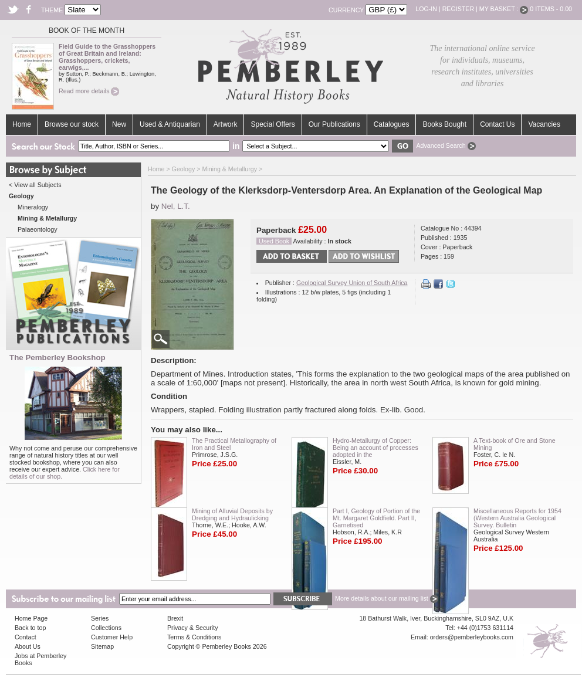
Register (458, 8)
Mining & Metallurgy (229, 168)
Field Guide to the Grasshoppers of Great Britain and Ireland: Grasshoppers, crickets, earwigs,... (107, 57)
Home (21, 124)
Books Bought (444, 124)
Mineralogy (33, 207)
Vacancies (544, 124)
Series (100, 618)
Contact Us (497, 124)
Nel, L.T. (175, 206)
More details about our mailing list (386, 598)
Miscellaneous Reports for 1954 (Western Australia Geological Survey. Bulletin (517, 517)
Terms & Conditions (194, 637)
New (119, 124)
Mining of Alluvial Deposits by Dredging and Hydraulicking (232, 514)
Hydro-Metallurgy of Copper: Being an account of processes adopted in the (375, 447)
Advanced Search (445, 145)
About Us (27, 646)
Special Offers (273, 124)
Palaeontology (37, 229)
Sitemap (102, 646)
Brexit (175, 618)
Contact (25, 637)
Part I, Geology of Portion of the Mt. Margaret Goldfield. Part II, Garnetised (376, 517)
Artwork (226, 124)
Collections (106, 627)
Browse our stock (72, 124)
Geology (183, 168)
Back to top (30, 627)
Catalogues (392, 124)
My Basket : (504, 8)
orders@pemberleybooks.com (471, 637)
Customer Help (112, 637)
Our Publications (334, 124)
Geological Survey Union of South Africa (352, 282)
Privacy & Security (192, 627)
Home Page (31, 618)
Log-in (426, 8)
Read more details (89, 90)
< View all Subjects (35, 184)
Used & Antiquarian (170, 124)
